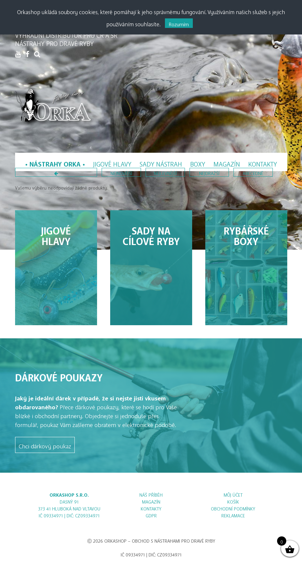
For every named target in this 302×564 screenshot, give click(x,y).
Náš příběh (151, 493)
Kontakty (262, 162)
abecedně (253, 172)
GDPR (151, 514)
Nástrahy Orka (55, 162)
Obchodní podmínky (233, 507)
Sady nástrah (161, 162)
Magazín (226, 162)
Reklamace (233, 514)
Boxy (197, 162)
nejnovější (121, 172)
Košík (233, 500)
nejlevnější (165, 172)
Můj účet (233, 493)
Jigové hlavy (112, 162)
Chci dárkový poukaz (45, 445)
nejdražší (209, 172)
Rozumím (179, 23)
